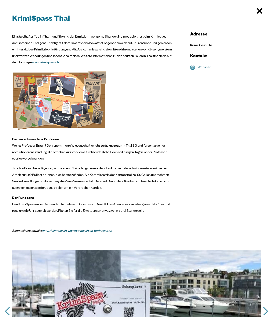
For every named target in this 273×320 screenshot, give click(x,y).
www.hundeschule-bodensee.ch (90, 230)
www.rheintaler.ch (54, 230)
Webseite (204, 67)
